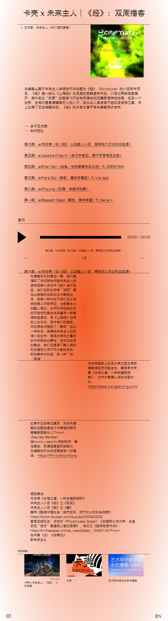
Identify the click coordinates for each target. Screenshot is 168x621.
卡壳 (69, 580)
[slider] (80, 237)
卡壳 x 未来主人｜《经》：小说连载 (41, 584)
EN (158, 616)
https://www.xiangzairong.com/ (113, 386)
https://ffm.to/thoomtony (57, 455)
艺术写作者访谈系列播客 (122, 580)
